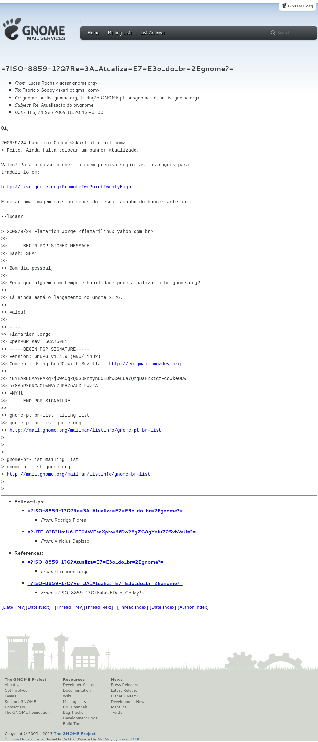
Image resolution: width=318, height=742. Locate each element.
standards (35, 738)
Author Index (193, 607)
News (117, 679)
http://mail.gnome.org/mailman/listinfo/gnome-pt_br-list (85, 430)
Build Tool (72, 723)
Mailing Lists (120, 33)
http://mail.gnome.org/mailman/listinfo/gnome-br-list (78, 474)
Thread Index (133, 607)
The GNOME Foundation (27, 712)
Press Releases (124, 684)
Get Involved (16, 690)
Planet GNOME (125, 696)
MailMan (104, 738)
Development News (129, 701)
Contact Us (15, 707)
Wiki (67, 696)
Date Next (38, 607)
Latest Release (124, 690)
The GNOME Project (26, 679)
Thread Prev (69, 607)
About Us (13, 684)
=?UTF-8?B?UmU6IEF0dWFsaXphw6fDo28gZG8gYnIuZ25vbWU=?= (112, 532)
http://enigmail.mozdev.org (145, 364)
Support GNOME (20, 701)
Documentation (77, 690)
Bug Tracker (74, 712)
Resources (74, 679)
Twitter (117, 712)
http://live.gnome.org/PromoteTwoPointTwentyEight (67, 187)
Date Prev (13, 607)
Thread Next (98, 607)
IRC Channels (75, 707)
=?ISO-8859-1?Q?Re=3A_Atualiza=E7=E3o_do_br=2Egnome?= (105, 510)
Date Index (163, 607)
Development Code (80, 718)
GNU (137, 738)
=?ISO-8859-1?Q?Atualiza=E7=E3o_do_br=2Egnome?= (96, 562)
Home (94, 33)
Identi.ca (119, 707)
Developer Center (79, 684)
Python (119, 738)
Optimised (13, 738)
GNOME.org (300, 6)
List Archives (152, 33)
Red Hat (69, 738)
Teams (10, 696)
